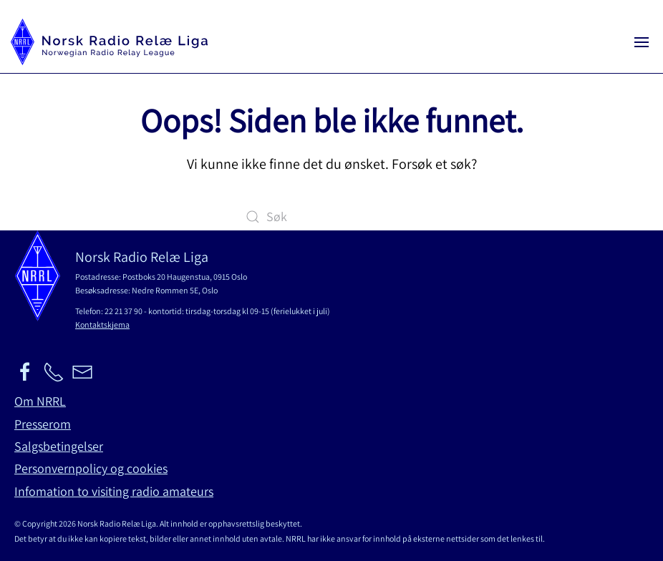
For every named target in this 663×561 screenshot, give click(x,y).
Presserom (42, 424)
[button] (641, 42)
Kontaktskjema (102, 324)
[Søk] (331, 216)
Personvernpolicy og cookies (91, 468)
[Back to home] (109, 42)
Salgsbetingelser (58, 446)
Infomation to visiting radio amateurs (113, 491)
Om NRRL (40, 401)
